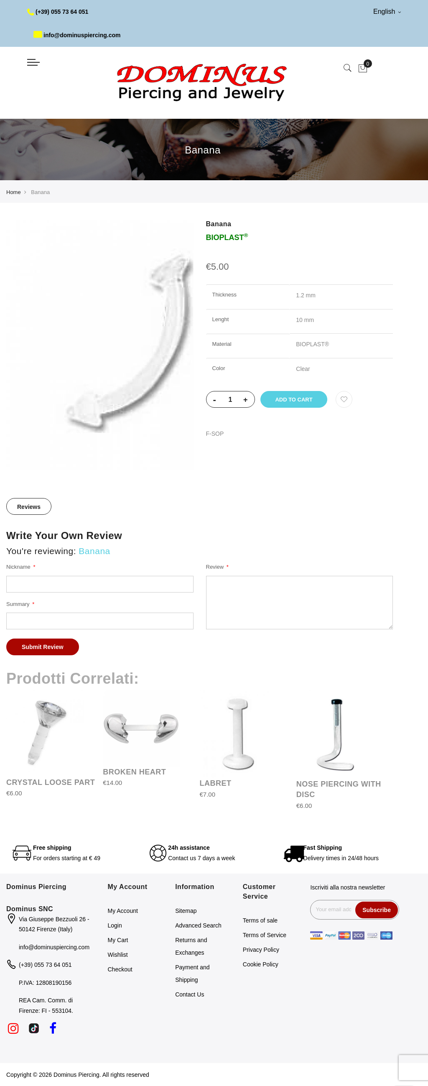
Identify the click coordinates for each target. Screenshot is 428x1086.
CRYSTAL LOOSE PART (50, 782)
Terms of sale (260, 920)
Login (115, 925)
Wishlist (118, 954)
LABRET (216, 783)
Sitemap (185, 910)
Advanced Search (198, 925)
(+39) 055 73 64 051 (58, 11)
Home (13, 192)
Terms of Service (264, 935)
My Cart (118, 940)
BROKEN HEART (134, 772)
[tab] (28, 506)
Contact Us (189, 994)
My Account (123, 910)
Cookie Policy (260, 964)
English (387, 11)
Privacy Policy (261, 949)
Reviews (29, 506)
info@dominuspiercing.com (77, 35)
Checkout (120, 969)
